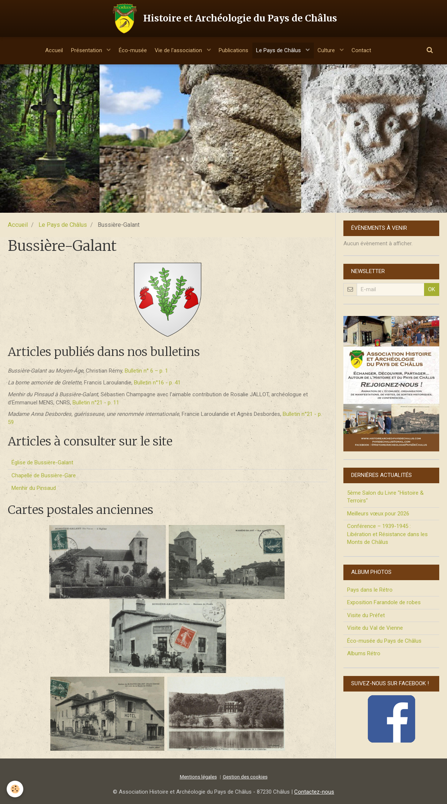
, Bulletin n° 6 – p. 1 (145, 370)
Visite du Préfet (366, 615)
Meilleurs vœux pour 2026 (378, 513)
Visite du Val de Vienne (375, 628)
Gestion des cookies (245, 777)
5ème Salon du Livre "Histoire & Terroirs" (385, 497)
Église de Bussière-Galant (42, 462)
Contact (372, 50)
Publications (235, 50)
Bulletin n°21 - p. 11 (96, 402)
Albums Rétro (363, 653)
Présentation (79, 50)
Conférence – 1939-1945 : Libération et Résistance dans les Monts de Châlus (387, 534)
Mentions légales (198, 777)
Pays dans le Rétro (370, 589)
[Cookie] (15, 788)
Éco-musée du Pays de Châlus (384, 641)
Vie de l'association (177, 50)
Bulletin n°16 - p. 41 (157, 382)
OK (431, 289)
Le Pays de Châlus (284, 50)
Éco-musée (128, 50)
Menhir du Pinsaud (33, 488)
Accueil (43, 50)
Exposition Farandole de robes (384, 602)
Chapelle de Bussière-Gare (43, 475)
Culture (335, 50)
